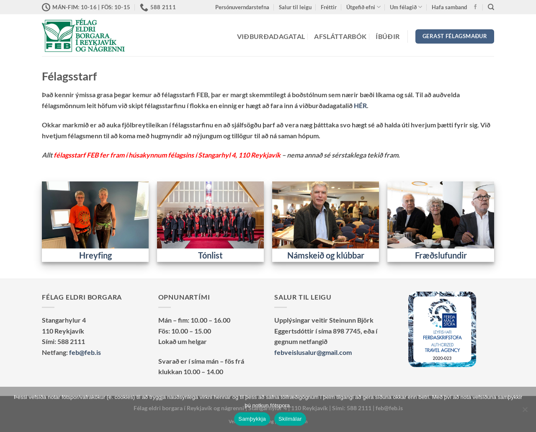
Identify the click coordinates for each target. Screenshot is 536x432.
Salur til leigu (295, 7)
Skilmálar (290, 419)
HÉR (360, 105)
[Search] (491, 7)
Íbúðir (387, 36)
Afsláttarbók (340, 36)
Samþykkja (252, 419)
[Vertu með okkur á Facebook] (475, 7)
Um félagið (406, 7)
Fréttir (329, 7)
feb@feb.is (85, 352)
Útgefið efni (363, 7)
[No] (525, 412)
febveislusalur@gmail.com (313, 352)
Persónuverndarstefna (242, 7)
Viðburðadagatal (271, 36)
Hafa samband (449, 7)
